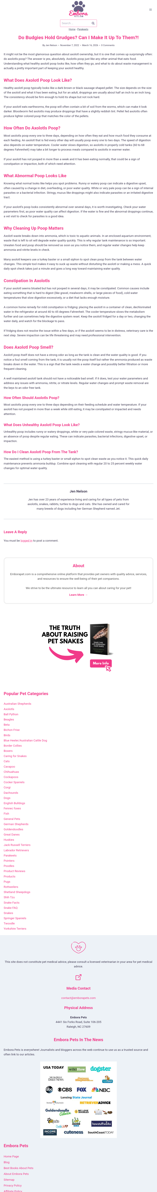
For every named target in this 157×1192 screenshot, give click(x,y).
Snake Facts (11, 902)
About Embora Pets (16, 1174)
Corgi (7, 787)
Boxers (8, 751)
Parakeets (82, 29)
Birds (7, 735)
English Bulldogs (14, 803)
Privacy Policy (13, 1185)
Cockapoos (11, 777)
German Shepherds (16, 824)
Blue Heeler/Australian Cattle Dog (25, 740)
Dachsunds (11, 793)
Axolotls (9, 709)
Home (72, 29)
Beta (7, 724)
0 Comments (108, 45)
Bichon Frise (12, 730)
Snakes (8, 913)
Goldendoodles (13, 829)
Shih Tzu (9, 897)
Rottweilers (11, 887)
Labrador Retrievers (16, 850)
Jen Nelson (51, 45)
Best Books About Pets (18, 1168)
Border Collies (13, 745)
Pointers (9, 860)
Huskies (9, 839)
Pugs (7, 881)
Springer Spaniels (15, 918)
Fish (6, 813)
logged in (26, 540)
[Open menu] (150, 9)
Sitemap (9, 1179)
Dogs (7, 798)
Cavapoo (9, 766)
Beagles (9, 719)
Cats (7, 761)
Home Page (11, 1156)
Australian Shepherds (17, 703)
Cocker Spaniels (14, 782)
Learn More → (78, 595)
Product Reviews (14, 871)
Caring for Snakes (15, 756)
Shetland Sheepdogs (17, 892)
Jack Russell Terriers (17, 845)
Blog (7, 1162)
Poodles (9, 866)
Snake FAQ (11, 908)
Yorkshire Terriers (15, 928)
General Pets (12, 819)
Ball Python (11, 714)
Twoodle (9, 923)
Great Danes (12, 834)
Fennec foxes (12, 808)
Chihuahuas (11, 772)
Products (9, 876)
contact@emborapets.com (78, 998)
